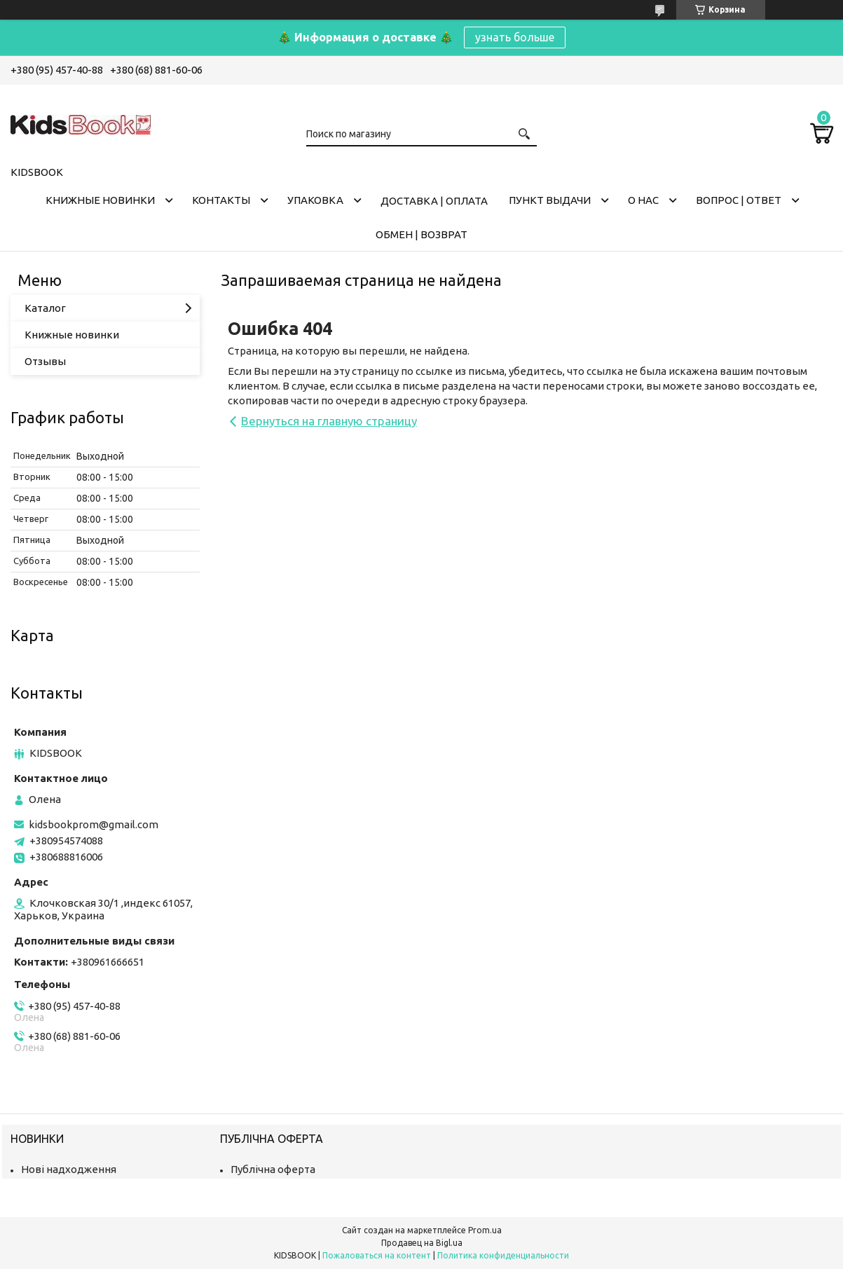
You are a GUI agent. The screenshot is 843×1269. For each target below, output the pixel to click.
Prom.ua (485, 1230)
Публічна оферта (273, 1169)
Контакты (221, 200)
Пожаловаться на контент (376, 1255)
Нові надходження (68, 1169)
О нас (643, 200)
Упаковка (315, 200)
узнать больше (514, 37)
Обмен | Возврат (421, 234)
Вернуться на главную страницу (329, 420)
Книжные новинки (100, 200)
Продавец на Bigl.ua (421, 1242)
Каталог (45, 308)
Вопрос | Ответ (738, 200)
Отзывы (45, 361)
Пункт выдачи (550, 200)
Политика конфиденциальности (503, 1255)
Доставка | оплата (434, 201)
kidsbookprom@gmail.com (93, 824)
